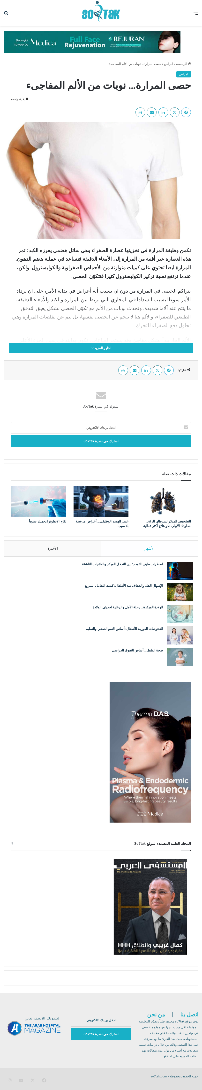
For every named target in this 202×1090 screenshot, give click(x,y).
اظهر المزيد (101, 348)
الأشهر (150, 548)
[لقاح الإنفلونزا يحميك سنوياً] (38, 501)
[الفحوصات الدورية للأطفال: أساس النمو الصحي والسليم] (177, 638)
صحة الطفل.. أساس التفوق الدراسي (135, 653)
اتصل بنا (189, 1019)
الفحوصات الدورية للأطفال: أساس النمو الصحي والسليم (122, 631)
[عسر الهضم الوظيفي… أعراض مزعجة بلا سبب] (101, 501)
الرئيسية (183, 64)
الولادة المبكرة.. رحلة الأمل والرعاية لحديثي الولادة (125, 610)
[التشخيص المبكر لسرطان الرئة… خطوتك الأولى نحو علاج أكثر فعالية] (163, 501)
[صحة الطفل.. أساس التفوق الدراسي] (177, 659)
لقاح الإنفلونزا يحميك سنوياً (47, 521)
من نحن (156, 1019)
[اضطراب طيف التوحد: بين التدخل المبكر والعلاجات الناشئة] (177, 573)
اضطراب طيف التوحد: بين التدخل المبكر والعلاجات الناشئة (120, 566)
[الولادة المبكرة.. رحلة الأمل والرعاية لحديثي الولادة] (177, 616)
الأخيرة (52, 548)
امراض (168, 64)
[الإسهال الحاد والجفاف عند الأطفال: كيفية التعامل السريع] (177, 595)
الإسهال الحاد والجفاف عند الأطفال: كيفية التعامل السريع (121, 588)
